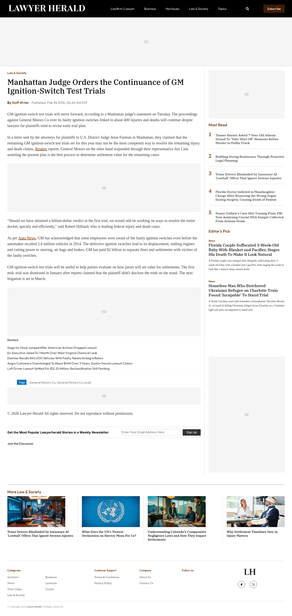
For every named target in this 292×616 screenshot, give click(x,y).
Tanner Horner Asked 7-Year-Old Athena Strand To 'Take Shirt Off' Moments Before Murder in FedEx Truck (247, 139)
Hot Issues (172, 9)
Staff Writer (21, 103)
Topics (222, 9)
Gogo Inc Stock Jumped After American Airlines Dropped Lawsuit (52, 348)
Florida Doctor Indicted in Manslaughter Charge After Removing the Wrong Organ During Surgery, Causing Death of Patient (246, 195)
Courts (49, 589)
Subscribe (274, 9)
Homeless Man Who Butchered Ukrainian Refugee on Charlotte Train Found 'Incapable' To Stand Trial (243, 290)
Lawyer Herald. (34, 606)
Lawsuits (51, 583)
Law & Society (198, 9)
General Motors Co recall (74, 382)
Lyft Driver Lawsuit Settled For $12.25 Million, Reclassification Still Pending (58, 368)
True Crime (14, 589)
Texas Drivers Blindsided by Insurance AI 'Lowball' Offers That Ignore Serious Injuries (248, 176)
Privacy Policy (103, 583)
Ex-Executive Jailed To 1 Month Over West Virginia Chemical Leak (52, 353)
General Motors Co (42, 382)
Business (150, 9)
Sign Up (192, 432)
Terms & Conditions (106, 577)
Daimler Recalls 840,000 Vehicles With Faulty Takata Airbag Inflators (55, 358)
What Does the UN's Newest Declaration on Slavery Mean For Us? (109, 534)
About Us (145, 577)
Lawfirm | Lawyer (123, 9)
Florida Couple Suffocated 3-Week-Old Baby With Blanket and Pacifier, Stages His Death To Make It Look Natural (244, 249)
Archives (13, 577)
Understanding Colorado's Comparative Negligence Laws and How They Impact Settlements (177, 535)
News (212, 240)
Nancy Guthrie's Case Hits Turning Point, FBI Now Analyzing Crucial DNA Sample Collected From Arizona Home (250, 217)
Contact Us (146, 583)
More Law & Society (24, 491)
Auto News (27, 238)
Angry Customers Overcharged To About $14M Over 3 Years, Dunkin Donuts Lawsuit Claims (69, 363)
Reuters (41, 149)
